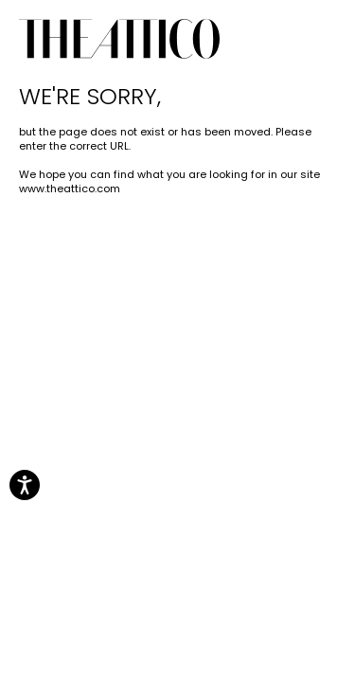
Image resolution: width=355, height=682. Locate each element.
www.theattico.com (69, 188)
